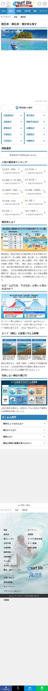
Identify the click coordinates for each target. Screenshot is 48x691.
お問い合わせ (9, 578)
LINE (42, 689)
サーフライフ (6, 510)
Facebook (6, 689)
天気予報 (27, 11)
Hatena (30, 689)
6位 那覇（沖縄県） (35, 192)
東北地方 (30, 115)
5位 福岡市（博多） (12, 192)
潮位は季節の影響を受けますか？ (17, 443)
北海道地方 (8, 115)
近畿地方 (30, 128)
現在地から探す (26, 108)
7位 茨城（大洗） (12, 203)
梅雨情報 (7, 552)
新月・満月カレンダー (13, 570)
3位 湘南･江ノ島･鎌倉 (12, 182)
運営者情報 (8, 582)
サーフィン (32, 530)
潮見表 (11, 11)
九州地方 (7, 141)
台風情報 (7, 548)
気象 (34, 11)
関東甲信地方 (32, 122)
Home (4, 11)
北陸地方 (7, 122)
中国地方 (7, 134)
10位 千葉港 (35, 213)
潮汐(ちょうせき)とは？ (13, 424)
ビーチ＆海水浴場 (35, 539)
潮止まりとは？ (10, 430)
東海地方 (7, 128)
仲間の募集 (32, 548)
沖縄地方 (30, 141)
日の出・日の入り (11, 566)
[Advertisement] (24, 76)
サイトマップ (9, 587)
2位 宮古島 (35, 171)
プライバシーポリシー (13, 591)
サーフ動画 (32, 543)
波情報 (19, 11)
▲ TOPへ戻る (24, 505)
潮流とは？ (8, 437)
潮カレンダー (9, 539)
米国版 (6, 600)
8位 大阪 (35, 202)
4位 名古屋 (35, 182)
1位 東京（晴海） (12, 171)
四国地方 (30, 134)
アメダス (7, 561)
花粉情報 (7, 557)
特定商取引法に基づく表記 (14, 595)
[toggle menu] (45, 3)
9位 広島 (12, 213)
